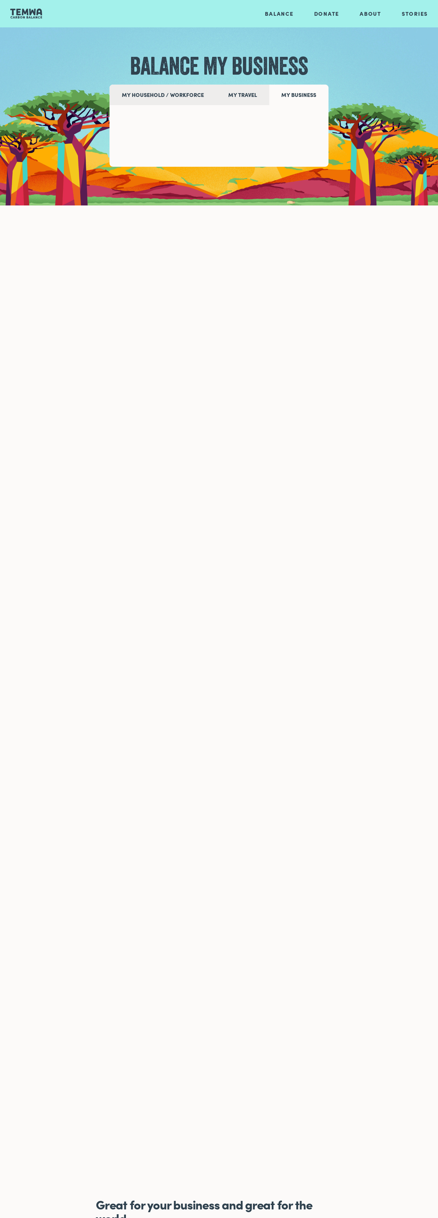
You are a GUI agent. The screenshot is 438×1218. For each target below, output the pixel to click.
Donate (326, 13)
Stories (415, 13)
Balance (279, 13)
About (370, 13)
